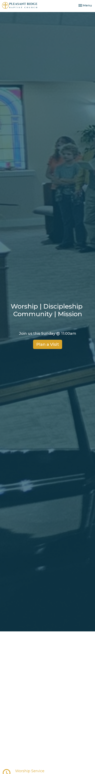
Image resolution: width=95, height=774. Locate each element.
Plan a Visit (47, 344)
